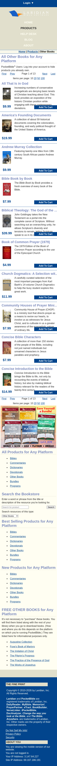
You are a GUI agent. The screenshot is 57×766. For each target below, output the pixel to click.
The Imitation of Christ (22, 651)
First (4, 73)
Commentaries (18, 463)
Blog (28, 39)
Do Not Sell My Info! (16, 730)
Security (10, 737)
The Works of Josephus (23, 665)
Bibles (13, 458)
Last (53, 73)
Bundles (14, 481)
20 (35, 78)
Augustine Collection (21, 642)
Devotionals (16, 472)
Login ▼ (28, 2)
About (28, 45)
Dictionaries (16, 467)
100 (43, 78)
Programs (15, 486)
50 (38, 78)
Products (28, 28)
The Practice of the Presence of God (29, 660)
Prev (12, 73)
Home (28, 22)
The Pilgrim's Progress (22, 655)
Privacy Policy (13, 734)
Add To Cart (45, 107)
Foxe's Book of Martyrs (22, 646)
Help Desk (28, 33)
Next (44, 73)
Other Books (17, 476)
